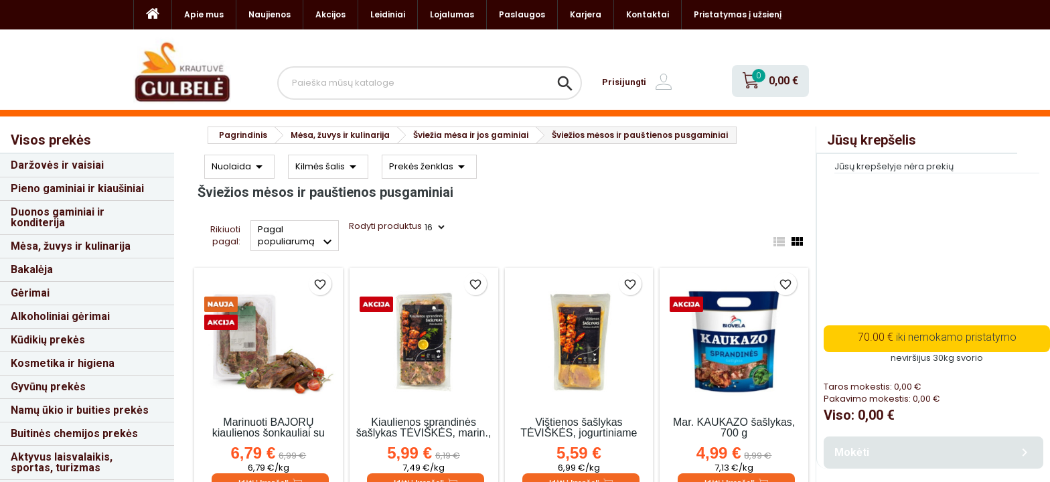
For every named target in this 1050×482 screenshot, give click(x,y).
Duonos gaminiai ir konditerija (57, 217)
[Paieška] (429, 83)
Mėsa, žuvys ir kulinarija (71, 246)
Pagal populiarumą (296, 236)
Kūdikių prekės (48, 339)
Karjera (585, 14)
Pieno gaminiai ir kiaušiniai (77, 188)
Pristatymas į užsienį (737, 14)
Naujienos (269, 14)
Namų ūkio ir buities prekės (80, 410)
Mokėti (933, 453)
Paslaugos (522, 14)
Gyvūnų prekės (48, 386)
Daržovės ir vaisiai (57, 165)
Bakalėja (32, 269)
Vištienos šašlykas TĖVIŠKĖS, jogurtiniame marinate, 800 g (578, 432)
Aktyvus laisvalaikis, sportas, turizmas (61, 462)
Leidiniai (387, 14)
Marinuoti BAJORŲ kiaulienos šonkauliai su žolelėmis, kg (268, 432)
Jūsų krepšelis (871, 140)
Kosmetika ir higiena (63, 363)
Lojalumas (452, 14)
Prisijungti (624, 82)
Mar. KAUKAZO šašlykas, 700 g (734, 427)
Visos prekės (51, 140)
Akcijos (330, 14)
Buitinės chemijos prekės (74, 433)
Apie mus (204, 14)
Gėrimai (30, 293)
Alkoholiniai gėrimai (60, 316)
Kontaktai (647, 14)
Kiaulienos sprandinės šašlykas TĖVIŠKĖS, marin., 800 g (424, 432)
